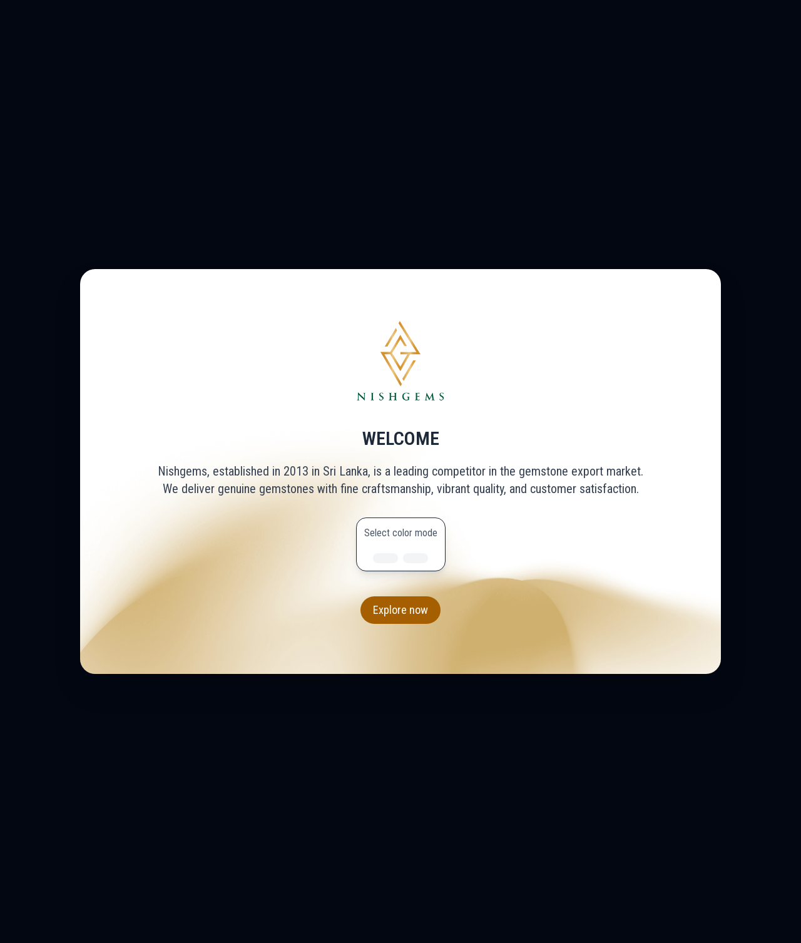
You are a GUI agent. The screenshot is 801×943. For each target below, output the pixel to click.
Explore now (400, 609)
